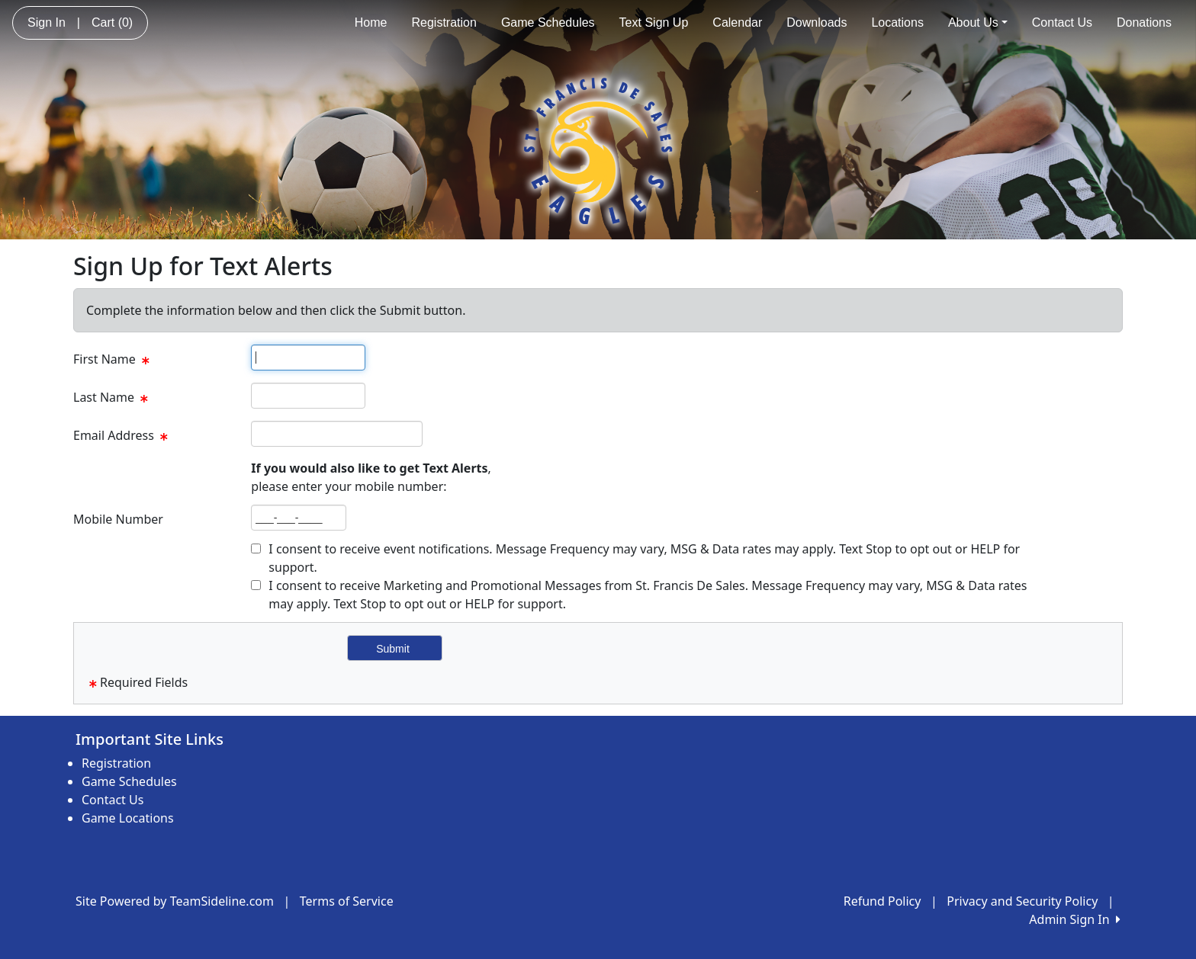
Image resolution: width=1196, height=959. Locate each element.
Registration (444, 22)
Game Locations (128, 818)
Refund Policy (882, 901)
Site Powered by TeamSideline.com (175, 901)
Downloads (816, 22)
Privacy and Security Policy (1022, 901)
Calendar (737, 22)
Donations (1144, 22)
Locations (897, 22)
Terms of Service (347, 901)
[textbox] (308, 357)
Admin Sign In (1074, 919)
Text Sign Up (654, 22)
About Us (978, 22)
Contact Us (1062, 22)
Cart (112, 22)
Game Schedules (548, 22)
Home (371, 22)
